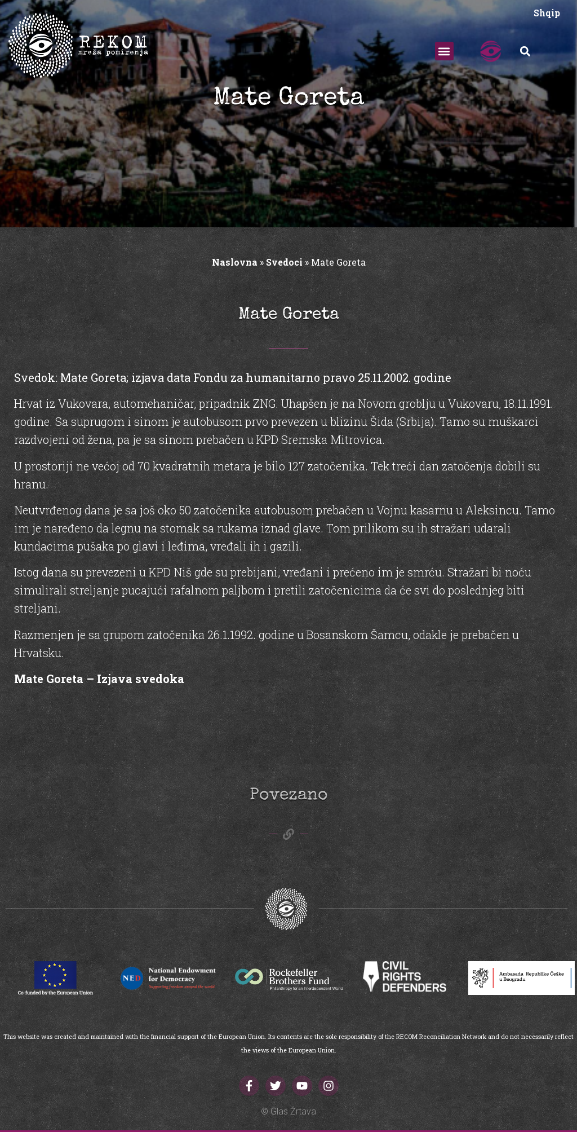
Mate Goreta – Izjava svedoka (99, 678)
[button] (444, 51)
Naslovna (235, 262)
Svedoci (284, 262)
